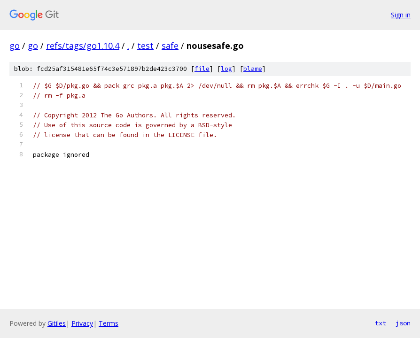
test (145, 45)
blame (252, 69)
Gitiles (56, 323)
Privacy (82, 323)
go (14, 45)
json (403, 323)
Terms (108, 323)
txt (380, 323)
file (202, 69)
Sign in (401, 14)
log (226, 69)
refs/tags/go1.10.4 (82, 45)
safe (170, 45)
